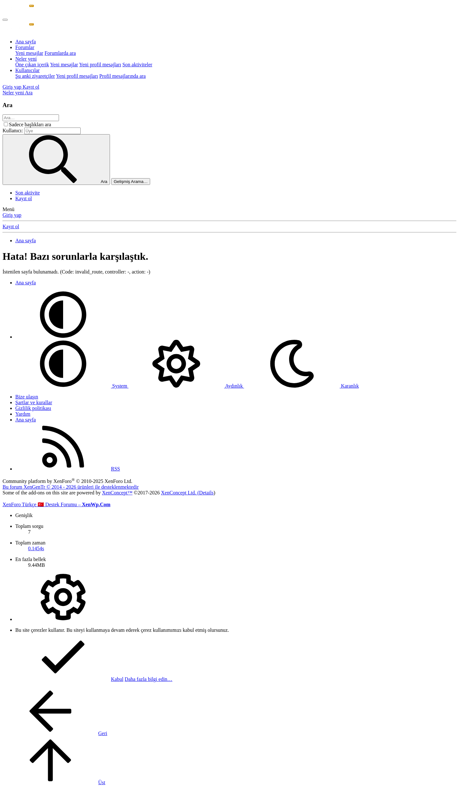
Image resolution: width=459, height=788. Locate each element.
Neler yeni (26, 59)
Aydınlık (186, 386)
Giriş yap (12, 215)
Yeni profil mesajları (100, 64)
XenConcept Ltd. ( (180, 492)
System (71, 386)
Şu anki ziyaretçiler (35, 76)
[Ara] (29, 92)
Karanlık (301, 386)
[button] (63, 336)
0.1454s (36, 548)
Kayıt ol (23, 198)
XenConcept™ (117, 492)
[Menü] (5, 20)
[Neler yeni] (14, 92)
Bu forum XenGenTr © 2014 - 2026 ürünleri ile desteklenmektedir (71, 487)
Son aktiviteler (137, 64)
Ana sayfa (25, 41)
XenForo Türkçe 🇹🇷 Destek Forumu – (56, 504)
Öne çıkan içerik (32, 64)
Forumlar (24, 47)
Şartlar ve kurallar (33, 402)
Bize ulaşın (26, 396)
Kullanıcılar (27, 70)
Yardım (22, 414)
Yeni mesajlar (29, 53)
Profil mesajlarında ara (122, 76)
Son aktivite (27, 192)
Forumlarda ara (60, 53)
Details (206, 492)
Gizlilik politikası (33, 408)
